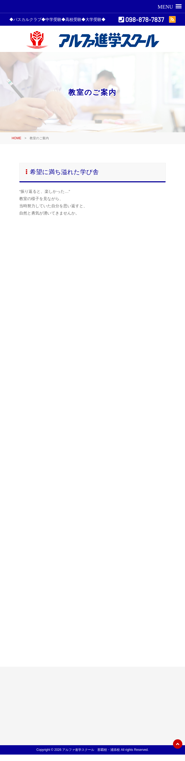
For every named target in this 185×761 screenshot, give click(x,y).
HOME (16, 138)
